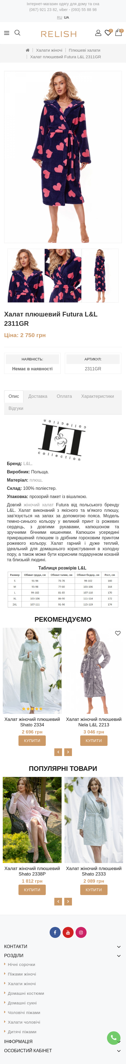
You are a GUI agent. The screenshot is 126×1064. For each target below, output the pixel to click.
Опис (14, 396)
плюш (35, 480)
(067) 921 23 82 (43, 9)
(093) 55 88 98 (83, 9)
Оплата (64, 396)
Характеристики (97, 396)
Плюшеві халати (84, 50)
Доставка (37, 396)
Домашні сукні (22, 1003)
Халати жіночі (49, 50)
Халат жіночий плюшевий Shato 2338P (32, 871)
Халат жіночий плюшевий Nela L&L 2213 (94, 722)
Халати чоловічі (24, 1022)
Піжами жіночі (22, 974)
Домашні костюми (26, 993)
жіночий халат (39, 504)
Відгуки (16, 408)
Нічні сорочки (21, 964)
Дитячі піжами (22, 1031)
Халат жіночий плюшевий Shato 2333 (94, 871)
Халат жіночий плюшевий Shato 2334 (32, 722)
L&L (27, 463)
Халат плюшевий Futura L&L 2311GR (65, 56)
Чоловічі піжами (24, 1012)
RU (59, 17)
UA (66, 17)
